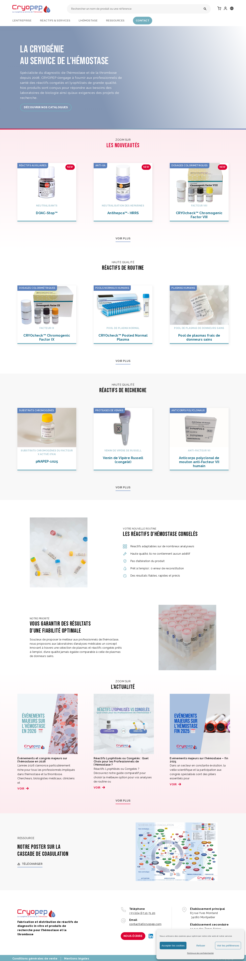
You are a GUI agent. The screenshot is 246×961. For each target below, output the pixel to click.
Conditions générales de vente (35, 958)
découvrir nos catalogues (46, 107)
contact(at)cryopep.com (145, 924)
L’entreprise (22, 20)
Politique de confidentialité (200, 953)
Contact (143, 20)
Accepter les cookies (173, 945)
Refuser (200, 945)
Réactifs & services (55, 20)
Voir (20, 788)
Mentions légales (76, 958)
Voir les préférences (228, 945)
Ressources (115, 20)
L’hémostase (88, 20)
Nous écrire (133, 936)
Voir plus (123, 238)
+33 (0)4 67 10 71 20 (142, 913)
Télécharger (32, 863)
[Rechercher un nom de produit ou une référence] (205, 9)
